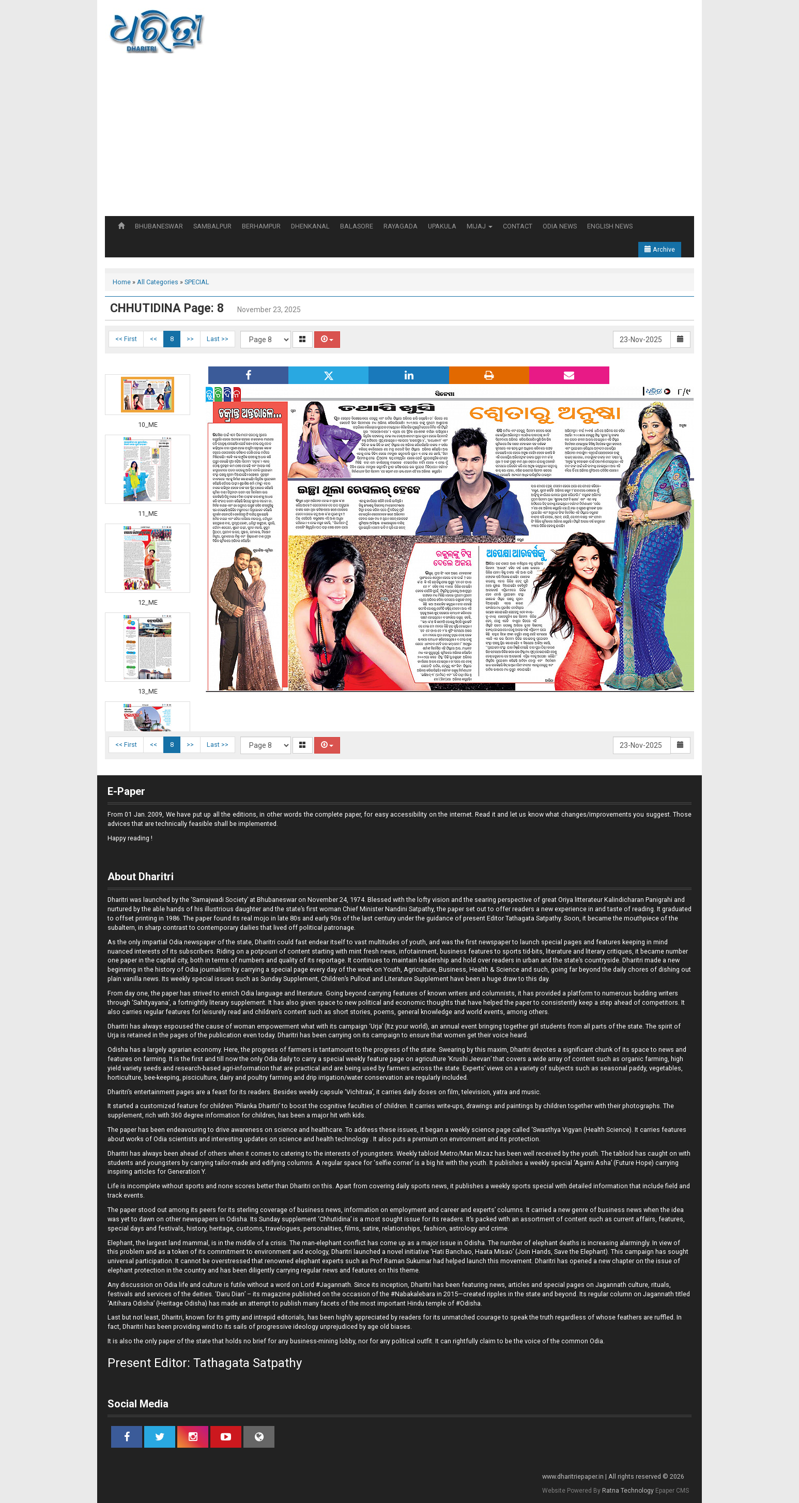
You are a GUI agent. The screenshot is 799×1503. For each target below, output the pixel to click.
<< (153, 339)
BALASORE (356, 226)
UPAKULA (442, 226)
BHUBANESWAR (159, 226)
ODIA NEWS (560, 226)
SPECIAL (197, 282)
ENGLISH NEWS (610, 226)
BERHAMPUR (261, 226)
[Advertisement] (399, 138)
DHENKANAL (310, 226)
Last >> (217, 339)
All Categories (157, 282)
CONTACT (517, 226)
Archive (659, 249)
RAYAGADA (400, 226)
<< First (126, 339)
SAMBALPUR (212, 226)
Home (122, 282)
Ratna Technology (628, 1490)
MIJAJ (480, 226)
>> (190, 339)
